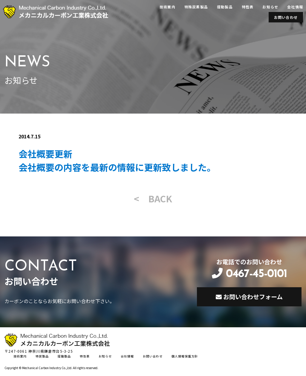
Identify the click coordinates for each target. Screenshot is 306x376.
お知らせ (270, 6)
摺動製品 (225, 6)
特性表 (248, 6)
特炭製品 (42, 356)
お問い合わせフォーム (249, 296)
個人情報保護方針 (185, 356)
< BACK (153, 198)
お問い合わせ (286, 17)
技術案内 (167, 6)
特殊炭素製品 (196, 6)
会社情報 (295, 6)
